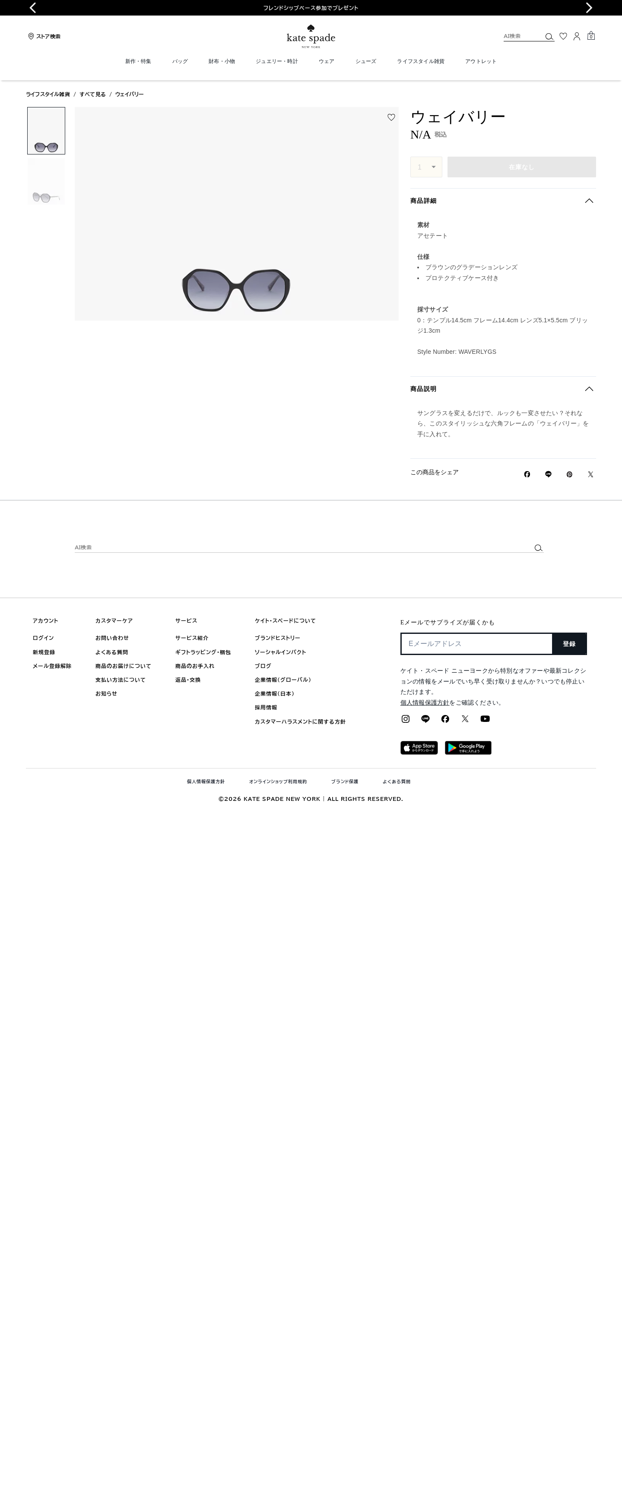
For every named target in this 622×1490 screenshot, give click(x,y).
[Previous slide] (33, 8)
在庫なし (522, 167)
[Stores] (43, 36)
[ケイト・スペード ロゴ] (311, 36)
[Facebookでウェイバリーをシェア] (527, 474)
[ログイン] (577, 36)
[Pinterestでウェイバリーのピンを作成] (569, 474)
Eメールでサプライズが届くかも (447, 622)
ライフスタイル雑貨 (48, 94)
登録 (569, 643)
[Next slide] (589, 8)
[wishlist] (391, 117)
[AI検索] (516, 36)
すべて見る (92, 94)
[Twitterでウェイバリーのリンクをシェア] (590, 474)
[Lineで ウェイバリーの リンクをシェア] (548, 474)
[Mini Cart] (591, 36)
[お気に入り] (563, 36)
